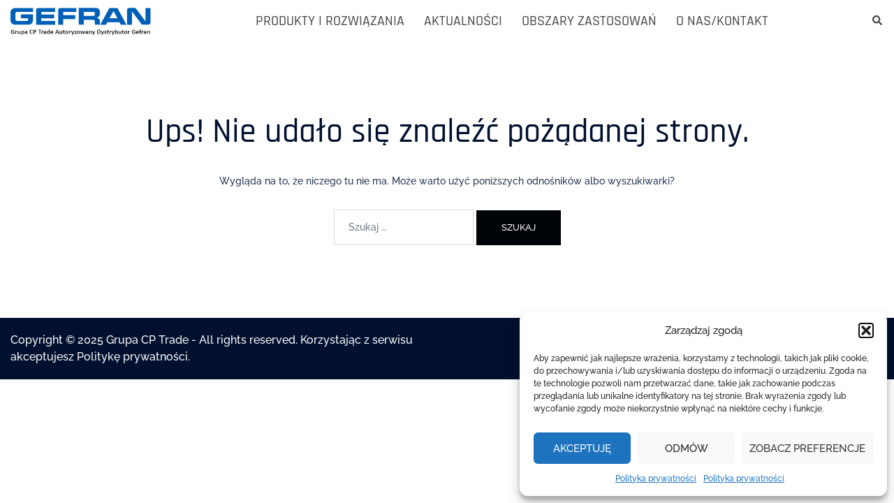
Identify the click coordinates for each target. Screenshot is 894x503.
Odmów (686, 448)
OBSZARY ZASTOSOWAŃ (589, 21)
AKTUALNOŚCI (463, 21)
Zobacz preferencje (807, 448)
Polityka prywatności (655, 478)
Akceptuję (582, 448)
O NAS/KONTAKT (722, 21)
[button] (866, 330)
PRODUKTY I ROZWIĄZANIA (330, 21)
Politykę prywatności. (133, 356)
